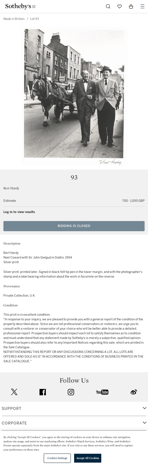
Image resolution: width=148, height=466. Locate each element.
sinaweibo (134, 392)
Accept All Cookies (87, 458)
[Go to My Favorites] (119, 6)
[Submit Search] (108, 6)
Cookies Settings (57, 458)
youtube (102, 392)
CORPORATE (14, 423)
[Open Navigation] (142, 6)
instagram (71, 392)
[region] (74, 448)
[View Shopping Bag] (131, 6)
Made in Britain (13, 19)
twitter (14, 392)
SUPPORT (11, 408)
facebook (42, 392)
